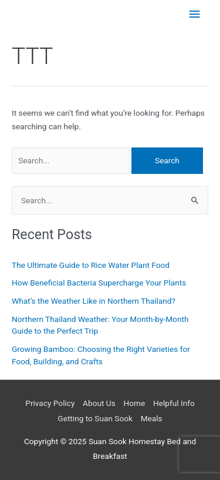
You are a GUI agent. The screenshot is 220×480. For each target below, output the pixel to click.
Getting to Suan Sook (95, 418)
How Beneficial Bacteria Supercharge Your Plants (99, 282)
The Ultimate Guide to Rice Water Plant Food (91, 265)
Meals (152, 418)
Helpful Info (174, 403)
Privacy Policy (50, 403)
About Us (99, 403)
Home (134, 403)
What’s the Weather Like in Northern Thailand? (93, 301)
